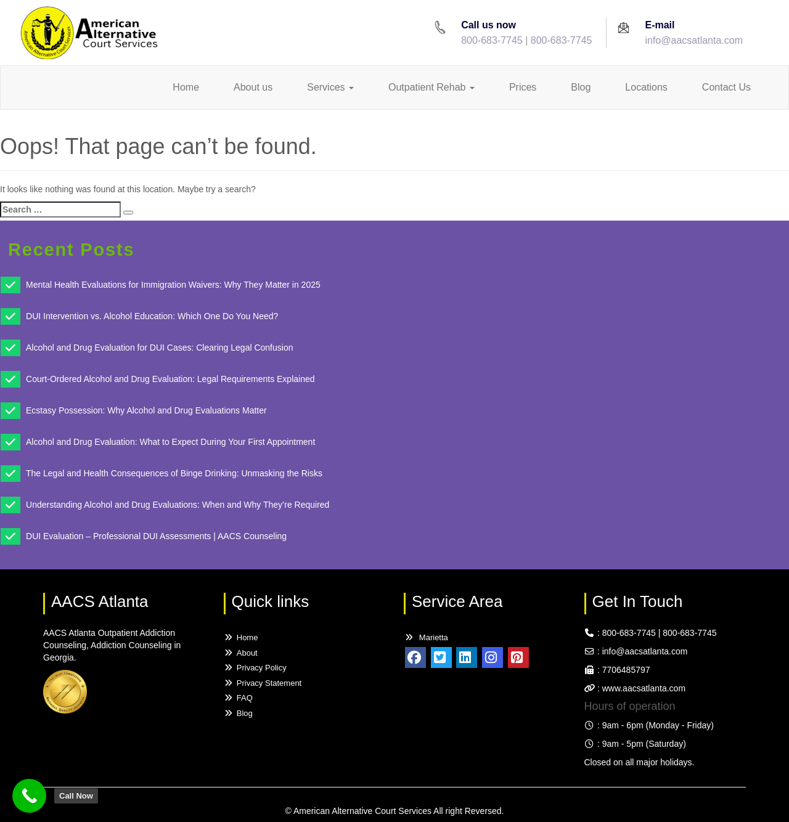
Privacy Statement (263, 683)
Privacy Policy (255, 667)
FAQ (238, 697)
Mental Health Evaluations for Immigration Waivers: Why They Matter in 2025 (173, 285)
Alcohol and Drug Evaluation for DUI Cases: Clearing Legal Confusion (159, 347)
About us (253, 87)
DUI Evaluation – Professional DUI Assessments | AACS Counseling (156, 536)
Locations (646, 87)
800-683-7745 (492, 40)
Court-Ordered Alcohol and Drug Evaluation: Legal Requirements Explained (170, 379)
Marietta (426, 637)
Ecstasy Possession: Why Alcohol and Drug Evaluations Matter (146, 410)
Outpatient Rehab (431, 87)
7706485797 (626, 670)
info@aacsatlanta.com (694, 40)
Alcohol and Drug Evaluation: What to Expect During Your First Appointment (170, 442)
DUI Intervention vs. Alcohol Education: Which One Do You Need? (152, 316)
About (241, 652)
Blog (581, 87)
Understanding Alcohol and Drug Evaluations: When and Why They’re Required (177, 505)
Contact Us (726, 87)
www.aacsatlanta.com (642, 688)
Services (330, 87)
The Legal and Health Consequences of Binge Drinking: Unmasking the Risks (174, 473)
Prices (522, 87)
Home (186, 87)
